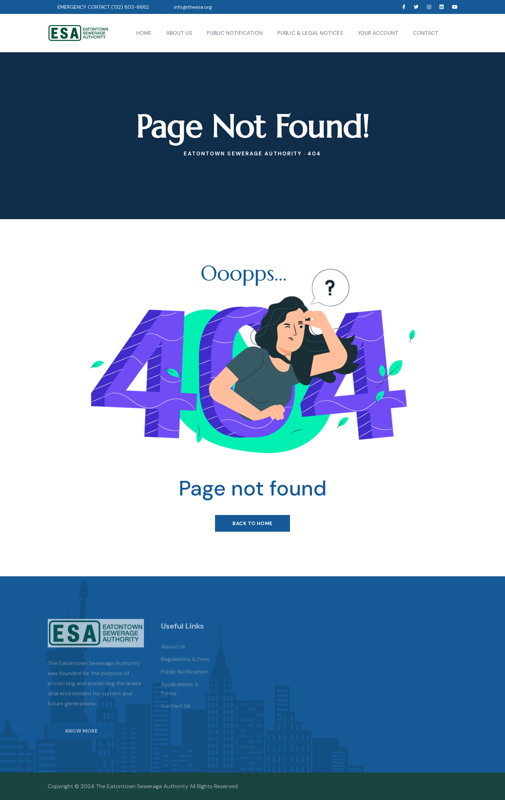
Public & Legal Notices (310, 33)
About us (173, 654)
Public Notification (235, 33)
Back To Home (252, 523)
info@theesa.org (193, 7)
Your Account (378, 33)
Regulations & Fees (185, 667)
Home (144, 33)
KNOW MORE (81, 738)
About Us (179, 33)
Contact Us (175, 713)
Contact (425, 33)
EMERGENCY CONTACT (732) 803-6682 (103, 7)
